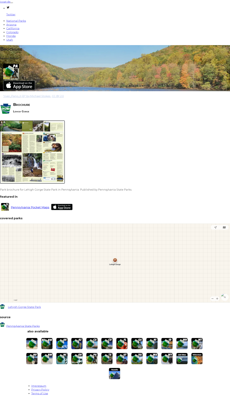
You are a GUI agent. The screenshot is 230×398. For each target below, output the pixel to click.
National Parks (16, 20)
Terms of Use (39, 393)
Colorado (12, 32)
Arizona (11, 24)
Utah (9, 39)
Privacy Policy (40, 389)
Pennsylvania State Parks (23, 325)
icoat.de (5, 1)
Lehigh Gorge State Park (24, 307)
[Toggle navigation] (11, 2)
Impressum (38, 385)
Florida (11, 36)
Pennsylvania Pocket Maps (30, 207)
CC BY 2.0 (58, 96)
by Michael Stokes (27, 96)
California (12, 28)
